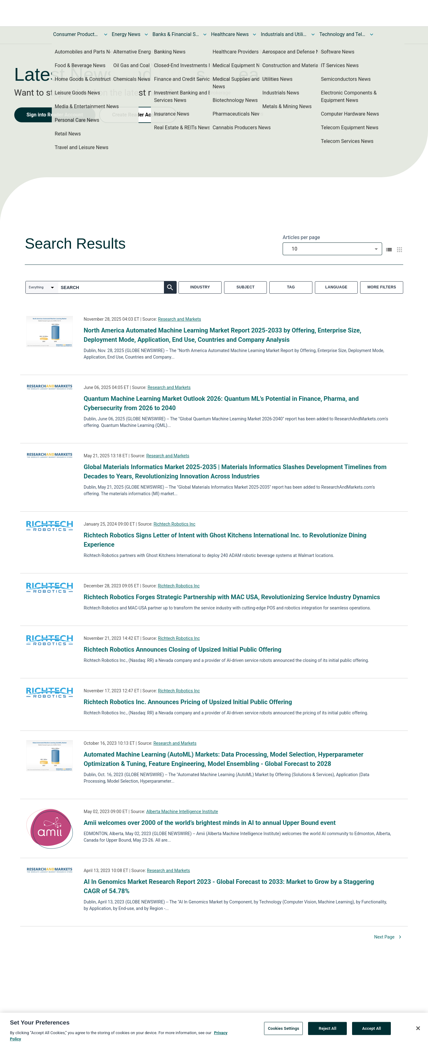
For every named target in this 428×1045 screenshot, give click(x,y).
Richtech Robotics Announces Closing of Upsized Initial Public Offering (182, 649)
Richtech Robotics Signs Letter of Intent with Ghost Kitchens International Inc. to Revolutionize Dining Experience (225, 540)
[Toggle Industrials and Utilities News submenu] (313, 34)
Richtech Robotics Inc (174, 524)
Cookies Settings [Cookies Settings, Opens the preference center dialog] (283, 1029)
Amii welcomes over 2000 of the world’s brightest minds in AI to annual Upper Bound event (210, 822)
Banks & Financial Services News (175, 34)
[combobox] (332, 248)
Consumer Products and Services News (76, 34)
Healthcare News (230, 34)
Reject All (328, 1029)
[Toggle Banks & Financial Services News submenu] (205, 34)
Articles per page (301, 237)
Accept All (371, 1029)
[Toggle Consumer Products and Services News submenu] (106, 34)
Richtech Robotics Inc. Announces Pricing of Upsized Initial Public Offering (188, 702)
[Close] (418, 1029)
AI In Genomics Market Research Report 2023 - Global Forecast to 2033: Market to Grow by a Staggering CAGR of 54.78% (229, 886)
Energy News (126, 34)
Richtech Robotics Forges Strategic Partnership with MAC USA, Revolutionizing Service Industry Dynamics (232, 597)
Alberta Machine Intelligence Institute (182, 811)
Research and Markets (179, 319)
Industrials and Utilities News (284, 34)
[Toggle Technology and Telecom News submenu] (371, 34)
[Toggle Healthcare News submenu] (254, 34)
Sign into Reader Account (55, 115)
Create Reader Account (138, 115)
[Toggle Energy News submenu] (146, 34)
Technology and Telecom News (342, 34)
